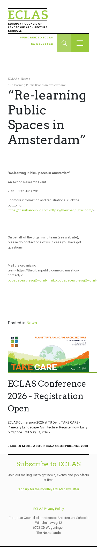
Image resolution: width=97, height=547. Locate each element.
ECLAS (12, 79)
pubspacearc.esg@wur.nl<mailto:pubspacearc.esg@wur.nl (52, 280)
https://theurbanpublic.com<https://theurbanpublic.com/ (50, 210)
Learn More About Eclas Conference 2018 (49, 446)
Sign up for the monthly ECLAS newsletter (48, 489)
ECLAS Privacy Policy (48, 509)
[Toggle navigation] (80, 43)
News (24, 79)
